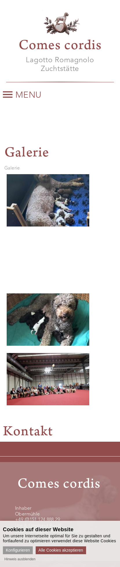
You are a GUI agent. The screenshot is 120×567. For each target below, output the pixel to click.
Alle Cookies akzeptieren (61, 550)
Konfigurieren (18, 550)
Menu (22, 95)
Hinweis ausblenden (19, 559)
